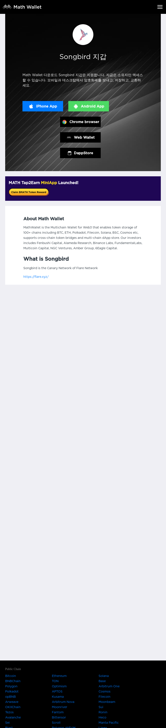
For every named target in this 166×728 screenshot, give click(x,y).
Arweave (11, 702)
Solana (104, 676)
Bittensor (59, 717)
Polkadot (12, 691)
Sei (7, 722)
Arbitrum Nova (63, 702)
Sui (101, 707)
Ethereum (59, 676)
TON (55, 681)
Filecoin (104, 696)
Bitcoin (10, 676)
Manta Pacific (109, 722)
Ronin (103, 712)
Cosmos (104, 691)
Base (102, 681)
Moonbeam (107, 702)
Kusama (58, 696)
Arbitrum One (109, 686)
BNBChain (13, 681)
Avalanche (13, 717)
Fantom (58, 712)
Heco (102, 717)
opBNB (10, 696)
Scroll (56, 722)
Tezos (9, 712)
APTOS (57, 691)
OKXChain (13, 707)
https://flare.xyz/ (36, 276)
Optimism (59, 686)
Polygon (11, 686)
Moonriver (59, 707)
